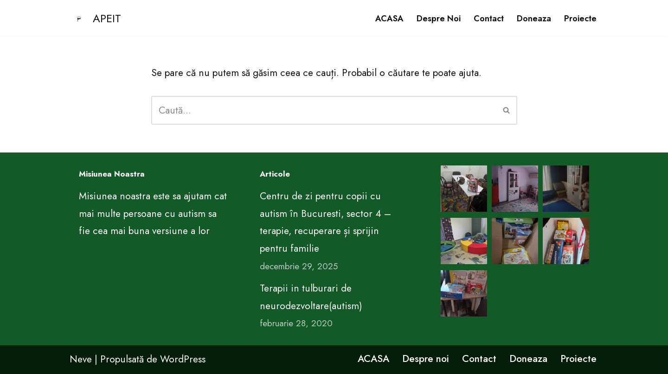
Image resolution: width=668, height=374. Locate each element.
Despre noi (439, 19)
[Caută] (323, 110)
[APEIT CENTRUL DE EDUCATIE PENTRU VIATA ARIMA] (95, 18)
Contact (489, 19)
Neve (81, 359)
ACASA (389, 19)
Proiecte (580, 19)
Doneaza (534, 19)
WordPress (183, 359)
